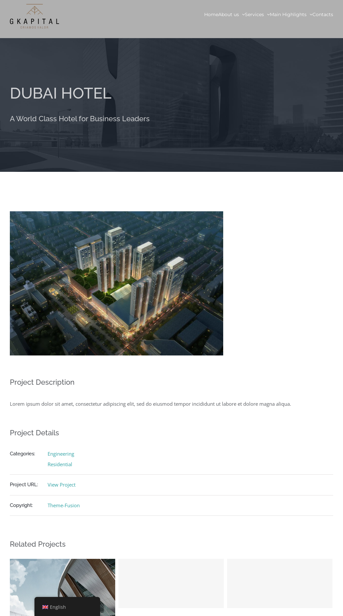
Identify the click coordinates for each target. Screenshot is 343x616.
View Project (61, 484)
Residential (60, 464)
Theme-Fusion (64, 505)
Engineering (61, 453)
